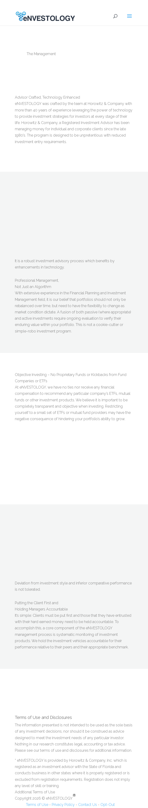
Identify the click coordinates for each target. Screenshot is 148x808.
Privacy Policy (63, 804)
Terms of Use (32, 804)
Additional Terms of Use (35, 792)
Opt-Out (107, 804)
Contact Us (87, 804)
